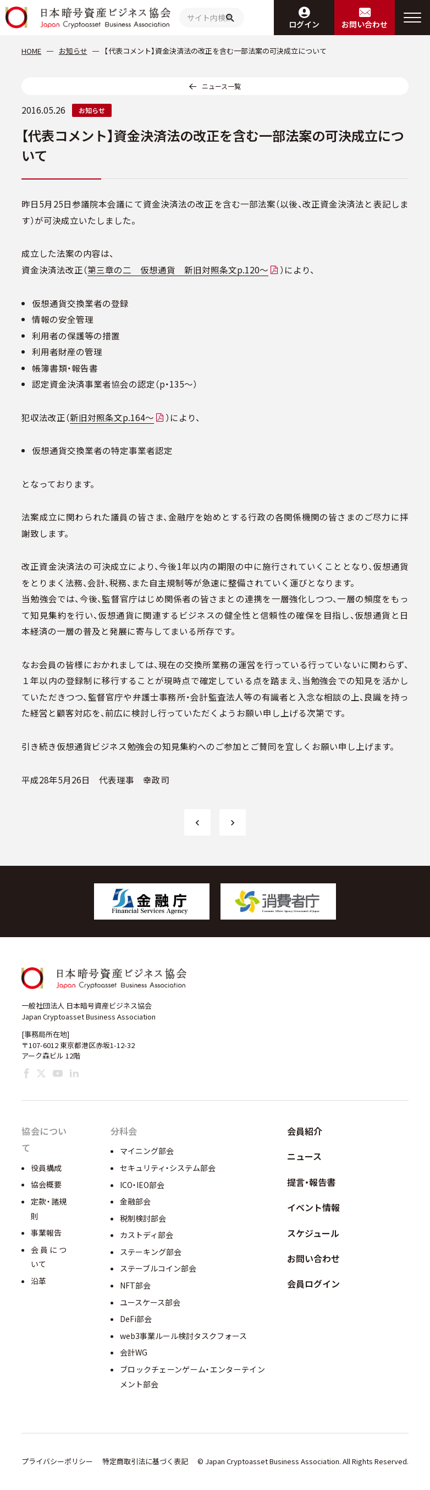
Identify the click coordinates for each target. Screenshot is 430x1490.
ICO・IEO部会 (142, 1184)
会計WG (133, 1352)
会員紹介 (304, 1131)
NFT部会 (135, 1285)
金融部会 (135, 1201)
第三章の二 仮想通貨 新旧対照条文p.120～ (177, 270)
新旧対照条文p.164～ (112, 417)
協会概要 (46, 1184)
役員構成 (46, 1167)
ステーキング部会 (150, 1251)
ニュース (304, 1156)
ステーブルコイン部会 (158, 1268)
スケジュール (313, 1233)
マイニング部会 (147, 1150)
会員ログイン (313, 1283)
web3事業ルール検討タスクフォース (183, 1335)
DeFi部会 (136, 1318)
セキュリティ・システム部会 (168, 1167)
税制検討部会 (143, 1218)
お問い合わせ (313, 1258)
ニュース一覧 (221, 86)
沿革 (38, 1280)
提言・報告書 (311, 1182)
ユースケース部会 (150, 1302)
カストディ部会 (146, 1234)
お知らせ (92, 110)
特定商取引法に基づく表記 (145, 1461)
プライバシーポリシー (57, 1461)
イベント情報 (313, 1207)
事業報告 (46, 1232)
